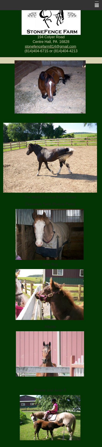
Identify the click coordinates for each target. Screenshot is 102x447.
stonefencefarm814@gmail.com (50, 46)
